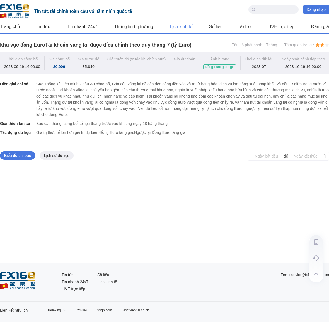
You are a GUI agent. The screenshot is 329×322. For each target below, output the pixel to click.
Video (245, 26)
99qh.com (104, 310)
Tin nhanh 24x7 (82, 26)
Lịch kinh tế (181, 26)
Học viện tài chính (136, 310)
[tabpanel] (164, 212)
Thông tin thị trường (133, 26)
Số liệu (216, 26)
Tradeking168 (56, 310)
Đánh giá (320, 26)
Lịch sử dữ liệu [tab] (56, 155)
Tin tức (43, 26)
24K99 (82, 310)
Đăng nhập (316, 9)
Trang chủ (10, 26)
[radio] (318, 45)
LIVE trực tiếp (280, 26)
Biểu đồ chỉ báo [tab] (17, 155)
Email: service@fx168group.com (305, 275)
